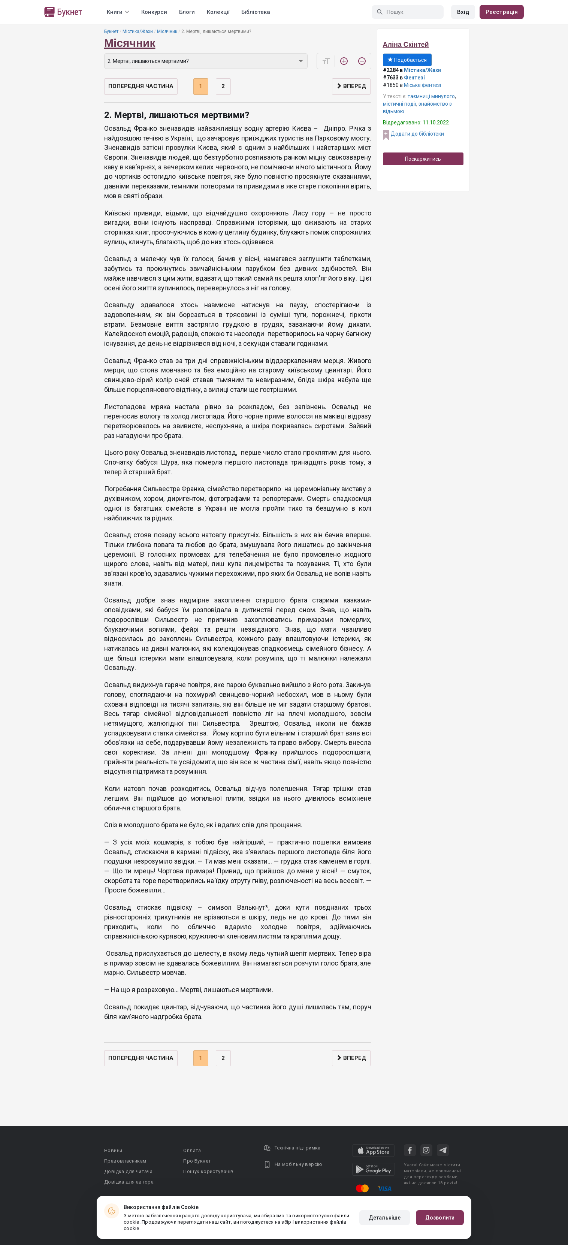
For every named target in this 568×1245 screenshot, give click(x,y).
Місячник (167, 31)
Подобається (407, 60)
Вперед (351, 86)
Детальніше (385, 1218)
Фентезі (414, 78)
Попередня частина (140, 86)
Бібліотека (255, 12)
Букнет (111, 31)
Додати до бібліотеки (417, 134)
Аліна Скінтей (406, 44)
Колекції (218, 12)
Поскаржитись (423, 159)
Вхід (463, 12)
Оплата (192, 1150)
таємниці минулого (431, 96)
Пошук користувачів (208, 1171)
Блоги (187, 12)
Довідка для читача (128, 1171)
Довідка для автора (129, 1182)
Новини (113, 1150)
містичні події (399, 104)
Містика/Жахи (138, 31)
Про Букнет (197, 1161)
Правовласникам (125, 1161)
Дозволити (439, 1218)
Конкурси (154, 12)
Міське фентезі (422, 85)
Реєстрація (502, 12)
